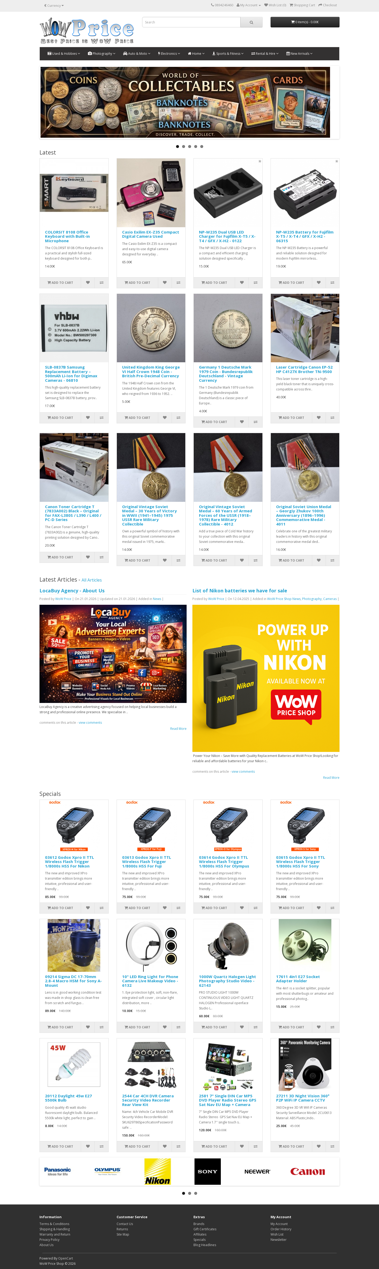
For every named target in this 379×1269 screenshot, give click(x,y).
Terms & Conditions (54, 1224)
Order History (281, 1229)
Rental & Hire (264, 53)
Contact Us (125, 1224)
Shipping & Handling (54, 1229)
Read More (178, 728)
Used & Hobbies (64, 53)
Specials (199, 1239)
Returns (122, 1229)
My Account (279, 1224)
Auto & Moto (136, 53)
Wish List (277, 1234)
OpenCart (65, 1258)
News (157, 599)
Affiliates (199, 1234)
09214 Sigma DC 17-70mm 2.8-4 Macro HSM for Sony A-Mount (73, 981)
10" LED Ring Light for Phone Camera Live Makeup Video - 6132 (150, 981)
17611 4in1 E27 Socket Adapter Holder (298, 979)
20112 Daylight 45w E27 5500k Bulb (68, 1098)
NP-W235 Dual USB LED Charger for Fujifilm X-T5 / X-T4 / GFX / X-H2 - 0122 (227, 236)
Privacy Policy (49, 1239)
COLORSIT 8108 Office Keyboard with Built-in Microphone (67, 236)
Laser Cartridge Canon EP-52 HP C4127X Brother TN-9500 (304, 369)
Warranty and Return (54, 1234)
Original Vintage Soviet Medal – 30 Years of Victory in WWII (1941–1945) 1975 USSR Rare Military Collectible (149, 515)
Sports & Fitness (227, 53)
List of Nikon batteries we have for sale (239, 590)
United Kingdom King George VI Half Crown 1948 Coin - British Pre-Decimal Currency (151, 371)
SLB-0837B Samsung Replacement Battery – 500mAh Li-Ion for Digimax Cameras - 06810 (71, 373)
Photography (101, 53)
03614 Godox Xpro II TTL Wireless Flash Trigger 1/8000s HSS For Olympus (224, 862)
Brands (198, 1224)
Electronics (169, 53)
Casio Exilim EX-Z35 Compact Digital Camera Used (150, 234)
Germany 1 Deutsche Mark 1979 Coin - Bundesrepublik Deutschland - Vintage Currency (226, 373)
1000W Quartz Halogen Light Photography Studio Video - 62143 (227, 981)
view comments (90, 722)
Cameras (330, 599)
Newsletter (279, 1239)
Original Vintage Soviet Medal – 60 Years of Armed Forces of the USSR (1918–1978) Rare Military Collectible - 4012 (225, 515)
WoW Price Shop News (284, 599)
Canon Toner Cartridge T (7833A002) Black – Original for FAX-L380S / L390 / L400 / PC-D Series (73, 513)
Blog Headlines (204, 1245)
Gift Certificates (204, 1229)
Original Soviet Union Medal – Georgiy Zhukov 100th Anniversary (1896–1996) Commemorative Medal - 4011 (303, 515)
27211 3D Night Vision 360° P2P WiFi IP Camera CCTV (303, 1098)
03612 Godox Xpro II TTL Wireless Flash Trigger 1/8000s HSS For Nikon (69, 862)
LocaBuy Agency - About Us (71, 590)
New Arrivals (299, 53)
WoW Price (63, 599)
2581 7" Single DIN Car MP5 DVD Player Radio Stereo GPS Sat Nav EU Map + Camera (227, 1100)
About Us (46, 1245)
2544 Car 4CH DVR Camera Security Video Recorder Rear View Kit (148, 1100)
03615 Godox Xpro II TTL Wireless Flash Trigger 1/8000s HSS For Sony (300, 862)
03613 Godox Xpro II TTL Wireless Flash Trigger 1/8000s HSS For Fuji (146, 862)
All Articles (92, 580)
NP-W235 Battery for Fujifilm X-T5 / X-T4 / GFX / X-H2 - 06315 (304, 236)
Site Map (123, 1234)
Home (196, 53)
